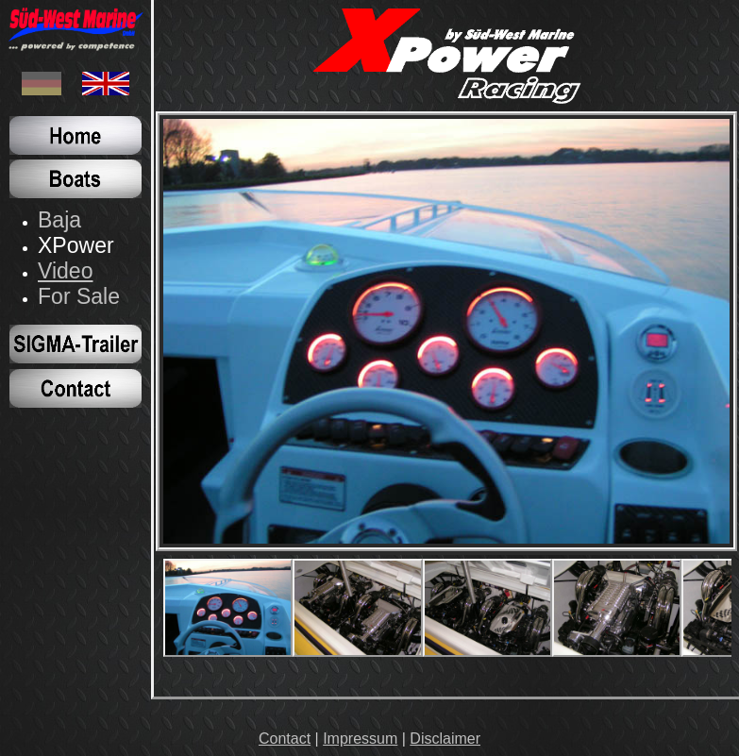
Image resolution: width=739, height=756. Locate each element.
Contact (285, 739)
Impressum (360, 739)
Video (65, 271)
